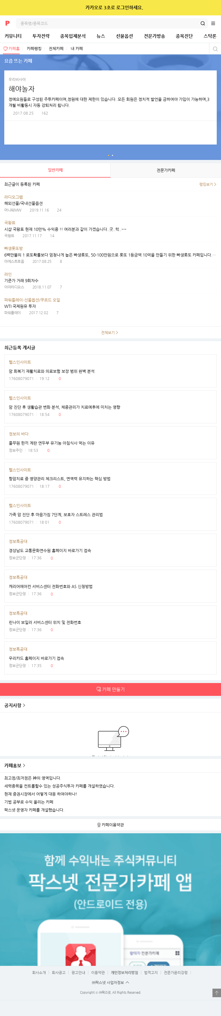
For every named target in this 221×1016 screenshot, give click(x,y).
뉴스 (101, 36)
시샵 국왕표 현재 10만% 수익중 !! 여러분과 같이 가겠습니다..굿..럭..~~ (65, 229)
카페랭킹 (34, 48)
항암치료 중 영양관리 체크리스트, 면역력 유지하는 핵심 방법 (59, 478)
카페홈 (14, 48)
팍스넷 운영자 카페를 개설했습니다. (34, 810)
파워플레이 (12, 312)
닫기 (212, 7)
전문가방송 (154, 36)
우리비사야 (17, 79)
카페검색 (214, 48)
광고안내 (78, 972)
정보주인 (15, 450)
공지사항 (12, 705)
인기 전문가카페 (112, 155)
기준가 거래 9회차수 (21, 280)
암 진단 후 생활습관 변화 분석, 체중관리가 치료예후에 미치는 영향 (64, 407)
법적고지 (151, 972)
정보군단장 (17, 558)
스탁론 (210, 36)
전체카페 (56, 48)
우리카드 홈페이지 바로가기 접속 (36, 658)
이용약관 (98, 972)
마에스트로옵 (14, 261)
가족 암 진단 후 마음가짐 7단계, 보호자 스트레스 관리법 (56, 514)
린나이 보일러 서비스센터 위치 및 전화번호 (45, 622)
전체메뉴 (216, 23)
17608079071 (21, 378)
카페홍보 (12, 765)
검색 (203, 23)
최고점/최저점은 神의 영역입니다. (32, 778)
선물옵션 (124, 36)
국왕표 (9, 222)
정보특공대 (18, 541)
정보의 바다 (18, 434)
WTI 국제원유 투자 (20, 306)
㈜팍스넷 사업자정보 (108, 982)
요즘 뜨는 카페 (108, 155)
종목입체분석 (73, 36)
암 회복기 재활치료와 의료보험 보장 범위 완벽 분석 (52, 371)
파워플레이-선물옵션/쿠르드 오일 (32, 300)
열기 (216, 993)
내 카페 (77, 48)
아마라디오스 (14, 287)
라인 (8, 274)
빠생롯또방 (13, 248)
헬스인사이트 (20, 362)
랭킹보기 (206, 184)
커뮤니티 (13, 36)
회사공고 (59, 972)
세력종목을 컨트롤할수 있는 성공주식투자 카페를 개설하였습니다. (59, 786)
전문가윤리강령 (176, 972)
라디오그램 (13, 197)
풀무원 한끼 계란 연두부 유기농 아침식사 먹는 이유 (52, 443)
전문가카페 (166, 170)
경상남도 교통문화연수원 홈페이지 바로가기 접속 (50, 550)
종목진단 (184, 36)
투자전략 (41, 36)
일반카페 (55, 170)
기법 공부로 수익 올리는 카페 (28, 802)
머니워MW (12, 210)
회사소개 (39, 972)
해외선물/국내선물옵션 (23, 203)
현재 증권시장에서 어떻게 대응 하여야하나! (40, 794)
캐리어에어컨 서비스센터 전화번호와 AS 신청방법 (51, 586)
